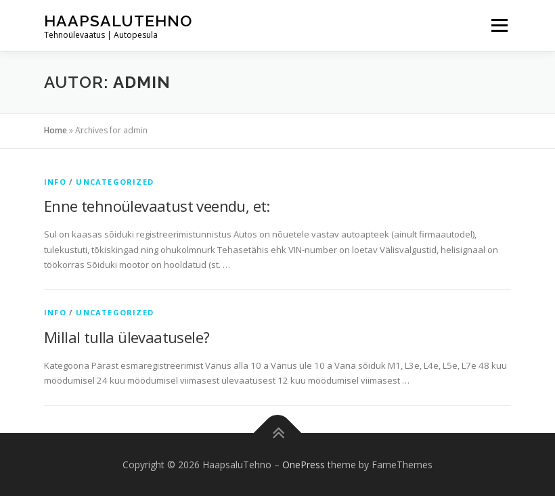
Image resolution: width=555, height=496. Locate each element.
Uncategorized (115, 182)
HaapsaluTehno (118, 21)
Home (55, 130)
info (55, 182)
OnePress (303, 464)
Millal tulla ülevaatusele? (126, 337)
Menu (499, 25)
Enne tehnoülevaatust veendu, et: (157, 206)
